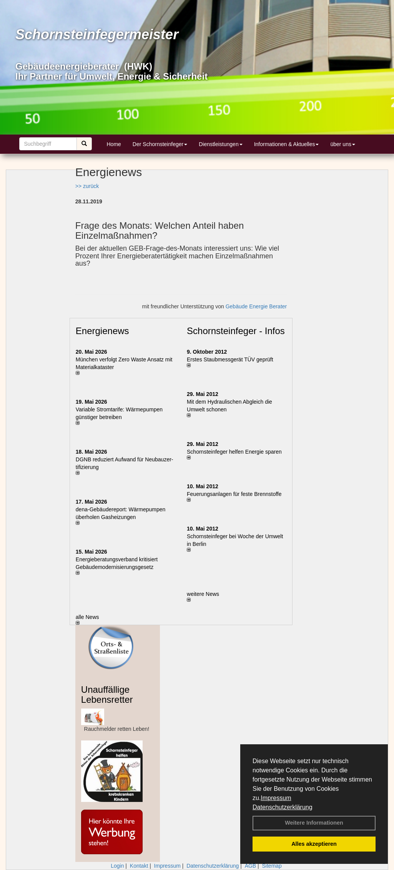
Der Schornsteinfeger (160, 144)
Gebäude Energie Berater (256, 306)
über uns (342, 144)
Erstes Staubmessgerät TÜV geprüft (230, 359)
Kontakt (139, 866)
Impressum (276, 798)
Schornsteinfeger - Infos (236, 331)
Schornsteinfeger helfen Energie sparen (234, 452)
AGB (250, 866)
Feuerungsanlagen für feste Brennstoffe (234, 494)
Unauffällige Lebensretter (107, 694)
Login (117, 866)
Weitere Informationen (314, 823)
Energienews (102, 331)
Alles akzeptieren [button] (314, 844)
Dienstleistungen (221, 144)
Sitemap (272, 866)
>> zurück (87, 186)
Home (114, 144)
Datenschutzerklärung (283, 807)
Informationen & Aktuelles (286, 144)
